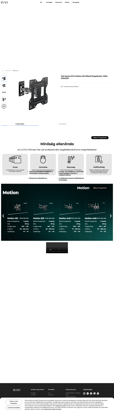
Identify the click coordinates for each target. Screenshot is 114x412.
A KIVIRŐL (33, 394)
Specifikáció (62, 61)
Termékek (49, 2)
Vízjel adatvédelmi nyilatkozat (73, 392)
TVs (49, 392)
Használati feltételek (71, 396)
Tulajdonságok (19, 61)
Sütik (67, 394)
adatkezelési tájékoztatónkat (52, 409)
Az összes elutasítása (14, 407)
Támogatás (75, 2)
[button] (4, 12)
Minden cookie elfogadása (13, 402)
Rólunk (67, 2)
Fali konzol (58, 2)
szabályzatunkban (60, 405)
